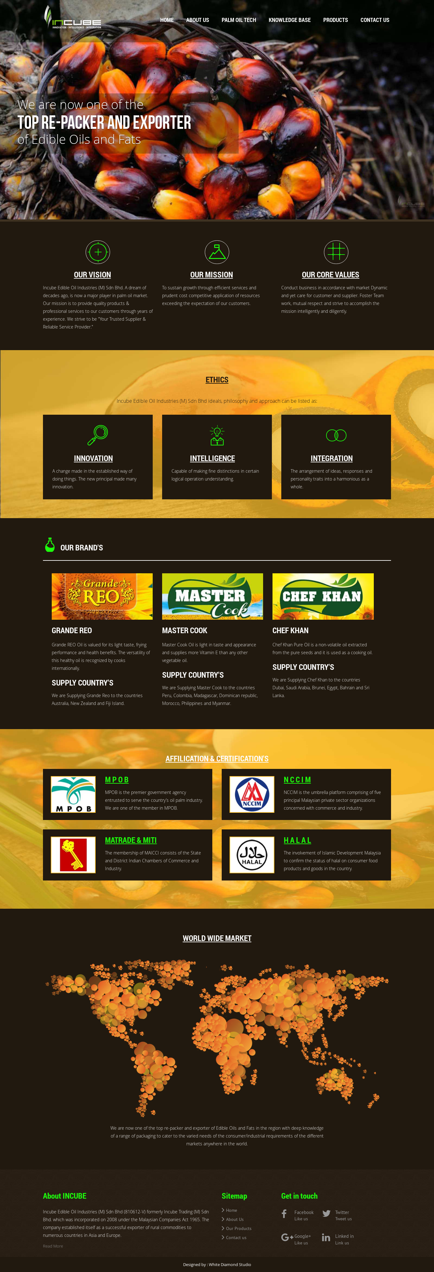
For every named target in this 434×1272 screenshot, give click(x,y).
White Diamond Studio (230, 1264)
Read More (53, 1246)
